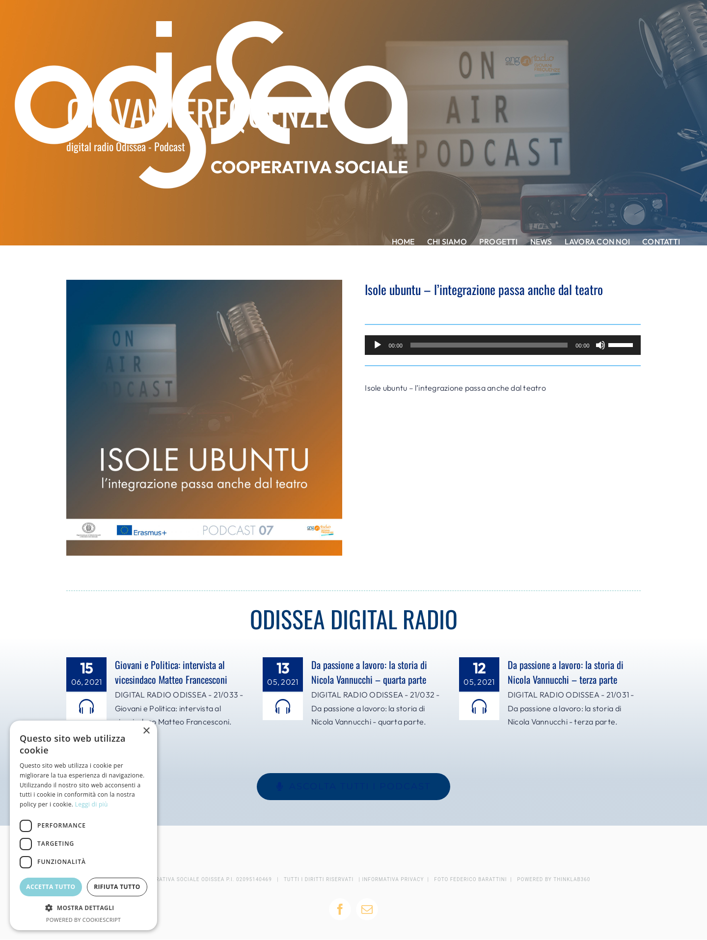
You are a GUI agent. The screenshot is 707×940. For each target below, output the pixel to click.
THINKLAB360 (571, 879)
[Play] (377, 345)
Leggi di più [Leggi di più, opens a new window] (91, 804)
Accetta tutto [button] (50, 887)
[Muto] (600, 345)
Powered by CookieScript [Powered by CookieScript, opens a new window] (83, 919)
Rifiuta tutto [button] (117, 887)
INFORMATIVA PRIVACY (393, 879)
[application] (503, 345)
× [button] (146, 731)
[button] (83, 908)
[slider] (489, 345)
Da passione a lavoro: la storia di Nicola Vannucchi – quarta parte (369, 672)
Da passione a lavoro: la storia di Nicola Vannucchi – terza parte (566, 672)
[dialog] (83, 825)
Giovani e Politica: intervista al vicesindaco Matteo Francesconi (171, 672)
